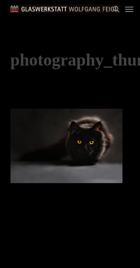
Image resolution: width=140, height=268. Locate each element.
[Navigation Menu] (129, 9)
